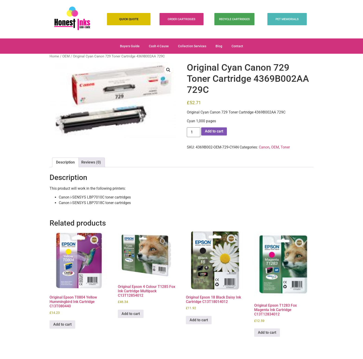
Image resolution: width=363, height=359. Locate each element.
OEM (66, 56)
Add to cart (214, 131)
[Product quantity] (193, 132)
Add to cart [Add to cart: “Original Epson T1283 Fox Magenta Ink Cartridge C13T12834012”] (267, 332)
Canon (264, 147)
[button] (168, 70)
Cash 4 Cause (159, 46)
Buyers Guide (130, 46)
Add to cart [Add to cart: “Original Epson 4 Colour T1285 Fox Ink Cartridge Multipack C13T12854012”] (131, 314)
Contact (237, 46)
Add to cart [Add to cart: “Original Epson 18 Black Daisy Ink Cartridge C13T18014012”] (199, 320)
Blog (219, 46)
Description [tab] (65, 162)
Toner (285, 147)
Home (54, 56)
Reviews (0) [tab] (91, 162)
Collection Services (192, 46)
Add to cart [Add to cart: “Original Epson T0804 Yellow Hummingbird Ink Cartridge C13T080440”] (62, 324)
